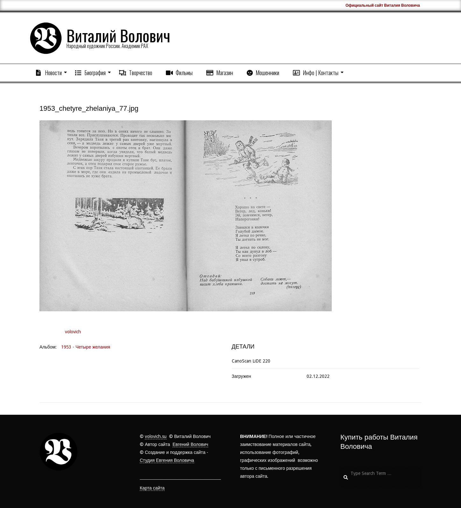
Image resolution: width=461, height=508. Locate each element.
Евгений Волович (190, 444)
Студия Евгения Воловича (167, 460)
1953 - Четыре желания (85, 346)
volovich (73, 331)
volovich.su (156, 436)
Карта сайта (152, 487)
